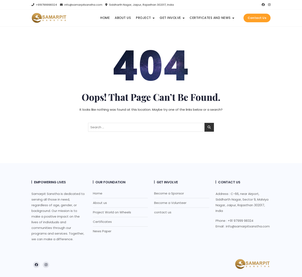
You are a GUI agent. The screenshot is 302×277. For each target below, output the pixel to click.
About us (123, 18)
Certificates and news (210, 18)
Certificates (102, 221)
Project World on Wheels (112, 212)
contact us (162, 212)
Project (143, 18)
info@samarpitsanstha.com (81, 5)
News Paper (102, 231)
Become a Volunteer (170, 203)
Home (105, 18)
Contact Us (257, 18)
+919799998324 (44, 5)
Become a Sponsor (169, 193)
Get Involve (170, 18)
